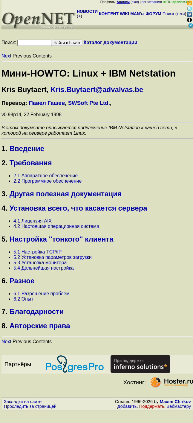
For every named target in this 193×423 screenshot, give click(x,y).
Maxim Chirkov (175, 401)
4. (4, 208)
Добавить (127, 406)
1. (4, 148)
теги (181, 13)
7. (4, 311)
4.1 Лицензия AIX (32, 220)
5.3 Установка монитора (40, 262)
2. (4, 163)
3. (4, 194)
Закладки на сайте (23, 401)
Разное (22, 281)
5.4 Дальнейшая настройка (43, 267)
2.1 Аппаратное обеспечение (45, 175)
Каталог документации (110, 42)
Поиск (168, 13)
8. (4, 326)
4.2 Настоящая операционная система (56, 226)
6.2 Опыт (23, 298)
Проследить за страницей (30, 406)
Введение (27, 148)
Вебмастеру (179, 406)
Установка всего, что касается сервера (78, 208)
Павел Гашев (47, 103)
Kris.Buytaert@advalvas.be (96, 89)
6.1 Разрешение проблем (41, 293)
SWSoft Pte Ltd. (89, 103)
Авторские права (40, 326)
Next (6, 55)
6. (4, 281)
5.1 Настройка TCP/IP (37, 251)
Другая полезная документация (66, 194)
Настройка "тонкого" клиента (62, 239)
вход (135, 2)
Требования (31, 163)
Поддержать (151, 406)
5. (4, 239)
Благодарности (37, 311)
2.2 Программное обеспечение (47, 180)
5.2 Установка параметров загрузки (52, 257)
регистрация (151, 2)
